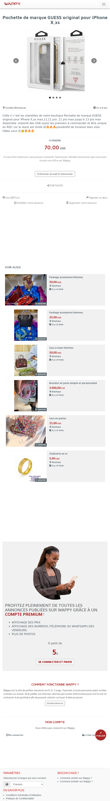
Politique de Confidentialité (20, 798)
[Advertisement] (55, 234)
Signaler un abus (96, 197)
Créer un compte (93, 734)
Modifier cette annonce (28, 202)
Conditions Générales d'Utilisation (23, 795)
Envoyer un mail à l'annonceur (55, 173)
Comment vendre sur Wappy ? (76, 778)
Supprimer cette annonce (81, 202)
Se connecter (14, 734)
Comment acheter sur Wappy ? (76, 781)
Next (94, 60)
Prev (16, 60)
